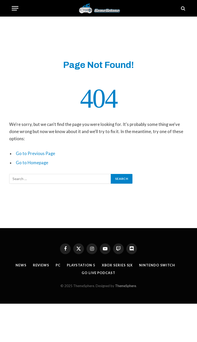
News (21, 265)
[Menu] (15, 8)
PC (58, 265)
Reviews (41, 265)
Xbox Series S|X (117, 265)
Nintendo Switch (157, 265)
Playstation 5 (81, 265)
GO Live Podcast (98, 273)
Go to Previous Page (35, 153)
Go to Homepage (32, 162)
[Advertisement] (98, 37)
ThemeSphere (125, 286)
